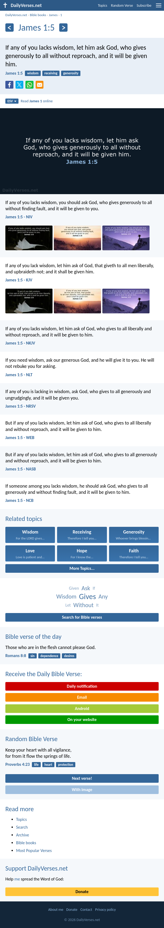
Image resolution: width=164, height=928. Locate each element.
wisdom (33, 73)
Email (82, 697)
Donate (82, 891)
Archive (22, 835)
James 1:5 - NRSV (20, 406)
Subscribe (144, 5)
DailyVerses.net (16, 15)
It (97, 605)
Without (83, 605)
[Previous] (9, 27)
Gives (87, 596)
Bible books (38, 15)
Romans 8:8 (15, 655)
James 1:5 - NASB (20, 469)
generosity (71, 73)
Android (82, 708)
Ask (85, 588)
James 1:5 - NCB (19, 500)
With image (82, 789)
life (36, 765)
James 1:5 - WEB (19, 437)
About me (55, 909)
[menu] (158, 7)
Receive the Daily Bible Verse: (43, 674)
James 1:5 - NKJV (20, 343)
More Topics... (81, 568)
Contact (86, 909)
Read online (37, 101)
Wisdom (66, 596)
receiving (51, 73)
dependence (49, 656)
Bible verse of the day (33, 636)
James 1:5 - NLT (18, 374)
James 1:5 (14, 73)
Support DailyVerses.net (36, 868)
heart (48, 765)
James (53, 15)
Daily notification (82, 686)
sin (33, 656)
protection (65, 765)
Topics (102, 5)
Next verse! (82, 778)
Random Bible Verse (31, 739)
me (17, 879)
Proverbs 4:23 (17, 764)
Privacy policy (105, 909)
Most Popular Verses (34, 850)
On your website (82, 719)
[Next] (63, 27)
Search (22, 827)
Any (103, 596)
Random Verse (122, 5)
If (94, 588)
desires (69, 656)
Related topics (23, 519)
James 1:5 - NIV (18, 216)
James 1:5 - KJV (18, 279)
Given (74, 588)
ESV (12, 101)
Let (68, 605)
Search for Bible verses (82, 617)
